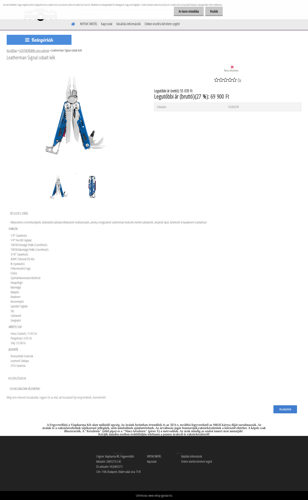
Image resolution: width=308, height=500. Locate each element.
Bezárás (214, 11)
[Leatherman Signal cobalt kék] (75, 68)
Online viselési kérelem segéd (162, 23)
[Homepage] (70, 23)
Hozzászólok (285, 409)
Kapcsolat (106, 23)
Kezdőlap (12, 50)
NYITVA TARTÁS (88, 23)
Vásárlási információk (128, 23)
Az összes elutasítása (189, 11)
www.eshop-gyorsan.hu (160, 495)
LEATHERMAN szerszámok (34, 50)
